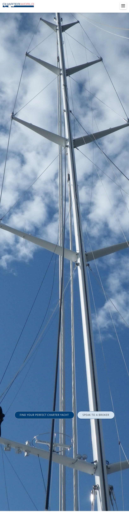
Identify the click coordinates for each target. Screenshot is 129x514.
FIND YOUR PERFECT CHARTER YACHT (44, 415)
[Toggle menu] (123, 5)
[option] (64, 257)
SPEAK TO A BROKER (96, 415)
